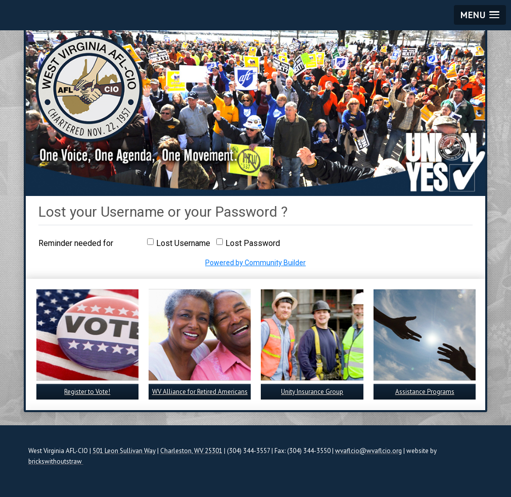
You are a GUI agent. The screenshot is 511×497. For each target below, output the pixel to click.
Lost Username (183, 243)
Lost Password (252, 243)
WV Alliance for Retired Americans (200, 391)
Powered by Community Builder (255, 263)
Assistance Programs (424, 391)
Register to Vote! (87, 391)
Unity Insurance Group (312, 391)
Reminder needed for (75, 243)
